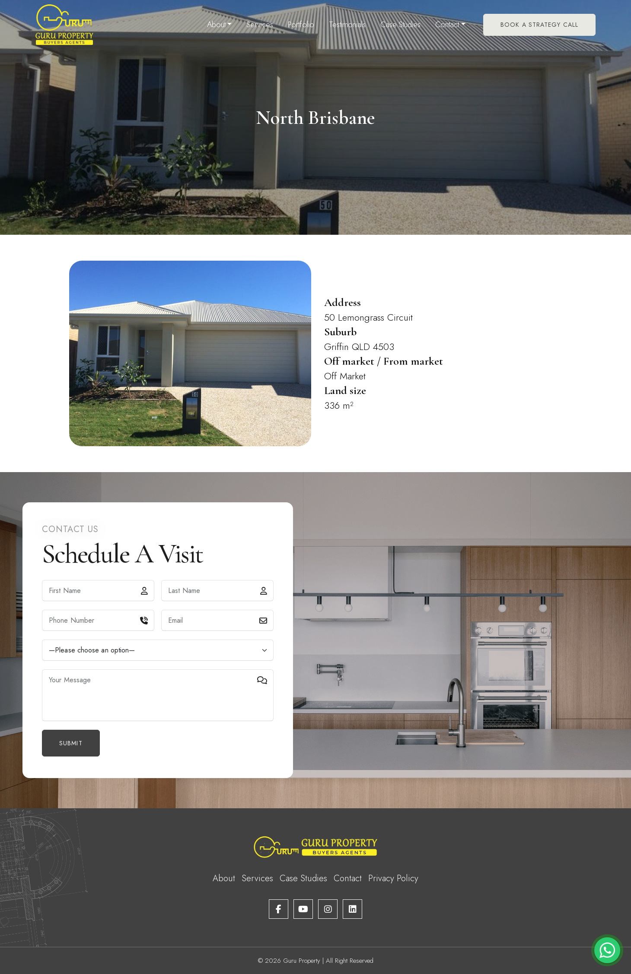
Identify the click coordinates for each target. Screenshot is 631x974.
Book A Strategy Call (539, 24)
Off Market (345, 376)
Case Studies (400, 24)
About (216, 24)
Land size (345, 390)
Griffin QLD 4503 (359, 346)
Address (342, 302)
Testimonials (347, 24)
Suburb (340, 331)
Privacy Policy (393, 878)
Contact (447, 24)
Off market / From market (383, 361)
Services (259, 24)
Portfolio (301, 24)
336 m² (339, 405)
